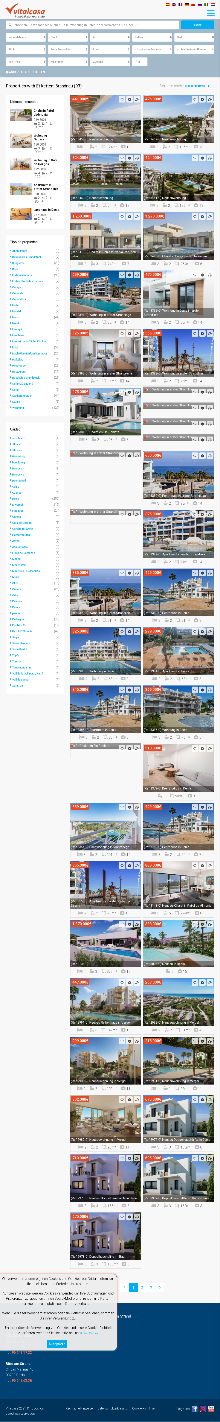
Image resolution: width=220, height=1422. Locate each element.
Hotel (16, 323)
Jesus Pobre (21, 547)
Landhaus (19, 335)
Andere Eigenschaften (25, 72)
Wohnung (19, 408)
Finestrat (18, 511)
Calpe (16, 487)
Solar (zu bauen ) (24, 384)
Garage (17, 287)
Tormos (17, 662)
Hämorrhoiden (22, 535)
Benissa (18, 469)
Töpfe (16, 655)
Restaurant (20, 372)
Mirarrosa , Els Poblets (28, 571)
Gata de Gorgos (23, 523)
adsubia (18, 438)
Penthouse (19, 366)
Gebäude (18, 293)
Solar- (16, 390)
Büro (15, 269)
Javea (16, 541)
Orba (15, 595)
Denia (16, 499)
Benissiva (19, 475)
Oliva (15, 583)
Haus (16, 317)
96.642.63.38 (22, 1381)
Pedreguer (20, 619)
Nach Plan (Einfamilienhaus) (32, 354)
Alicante (18, 450)
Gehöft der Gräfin (24, 529)
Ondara (17, 589)
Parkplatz (19, 360)
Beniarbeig (20, 456)
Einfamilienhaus (23, 275)
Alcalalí (17, 444)
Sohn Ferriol (21, 649)
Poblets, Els (20, 625)
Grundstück (20, 299)
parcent (17, 613)
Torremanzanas (23, 668)
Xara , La (18, 686)
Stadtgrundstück (24, 396)
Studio (16, 402)
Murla (16, 577)
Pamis (16, 607)
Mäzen (17, 559)
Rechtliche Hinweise (79, 1409)
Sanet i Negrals (23, 643)
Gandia (17, 517)
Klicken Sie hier (89, 1331)
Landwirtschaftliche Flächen (32, 341)
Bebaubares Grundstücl (29, 257)
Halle (16, 305)
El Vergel (18, 505)
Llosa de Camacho (25, 553)
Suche (197, 25)
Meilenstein (20, 565)
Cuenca (17, 493)
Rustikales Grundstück (28, 378)
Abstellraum (20, 251)
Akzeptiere (57, 1343)
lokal (15, 348)
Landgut (18, 329)
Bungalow (19, 263)
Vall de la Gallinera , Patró (30, 674)
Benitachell (20, 481)
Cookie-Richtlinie (143, 1409)
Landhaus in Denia (46, 210)
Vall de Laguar (22, 680)
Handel (17, 311)
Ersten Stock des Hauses (29, 281)
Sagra (16, 637)
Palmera (18, 601)
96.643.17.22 (22, 1353)
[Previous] (124, 1288)
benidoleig (20, 463)
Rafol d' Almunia (23, 631)
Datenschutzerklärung (112, 1409)
